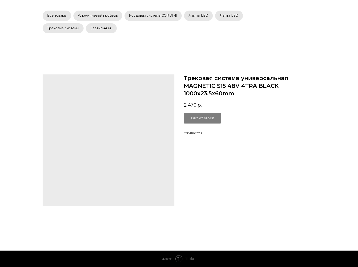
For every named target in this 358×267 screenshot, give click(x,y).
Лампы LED (198, 15)
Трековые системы (63, 28)
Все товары (57, 15)
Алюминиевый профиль (98, 15)
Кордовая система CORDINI (153, 15)
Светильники (101, 28)
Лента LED (229, 15)
